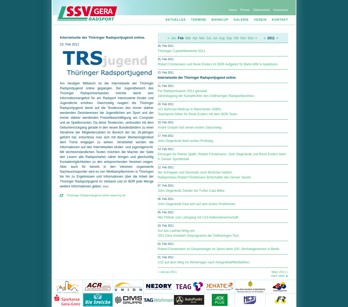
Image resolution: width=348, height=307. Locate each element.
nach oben (278, 275)
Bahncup (220, 19)
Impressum (281, 9)
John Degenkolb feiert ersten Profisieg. (186, 141)
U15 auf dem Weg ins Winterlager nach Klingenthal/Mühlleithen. (204, 262)
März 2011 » (280, 271)
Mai (201, 38)
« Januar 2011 (167, 271)
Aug (222, 38)
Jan (173, 38)
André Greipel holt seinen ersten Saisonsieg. (190, 127)
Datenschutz (261, 9)
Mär (188, 38)
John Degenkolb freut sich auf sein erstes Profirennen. (197, 204)
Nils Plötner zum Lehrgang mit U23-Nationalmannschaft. (198, 217)
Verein (260, 19)
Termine (198, 19)
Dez (251, 38)
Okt (236, 38)
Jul (215, 38)
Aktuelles (175, 19)
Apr (195, 38)
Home (233, 9)
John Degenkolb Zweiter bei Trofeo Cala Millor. (191, 191)
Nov (243, 38)
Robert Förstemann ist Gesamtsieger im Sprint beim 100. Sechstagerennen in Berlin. (219, 249)
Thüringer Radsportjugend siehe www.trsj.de (96, 195)
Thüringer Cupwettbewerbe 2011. (182, 51)
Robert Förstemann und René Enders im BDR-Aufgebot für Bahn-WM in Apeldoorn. (218, 64)
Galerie (241, 19)
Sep (229, 38)
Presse (245, 9)
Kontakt (280, 19)
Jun (208, 38)
